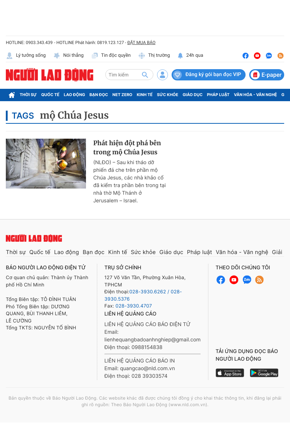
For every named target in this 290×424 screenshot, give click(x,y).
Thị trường (154, 55)
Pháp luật (218, 94)
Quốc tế (50, 94)
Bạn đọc (99, 94)
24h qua (190, 55)
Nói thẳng (68, 55)
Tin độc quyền (111, 55)
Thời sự (28, 94)
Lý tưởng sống (26, 55)
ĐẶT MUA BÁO (141, 42)
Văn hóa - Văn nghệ (255, 94)
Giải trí (280, 252)
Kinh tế (145, 94)
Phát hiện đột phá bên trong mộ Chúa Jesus (127, 147)
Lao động (74, 94)
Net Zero (123, 94)
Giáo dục (193, 94)
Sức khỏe (167, 94)
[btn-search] (145, 74)
